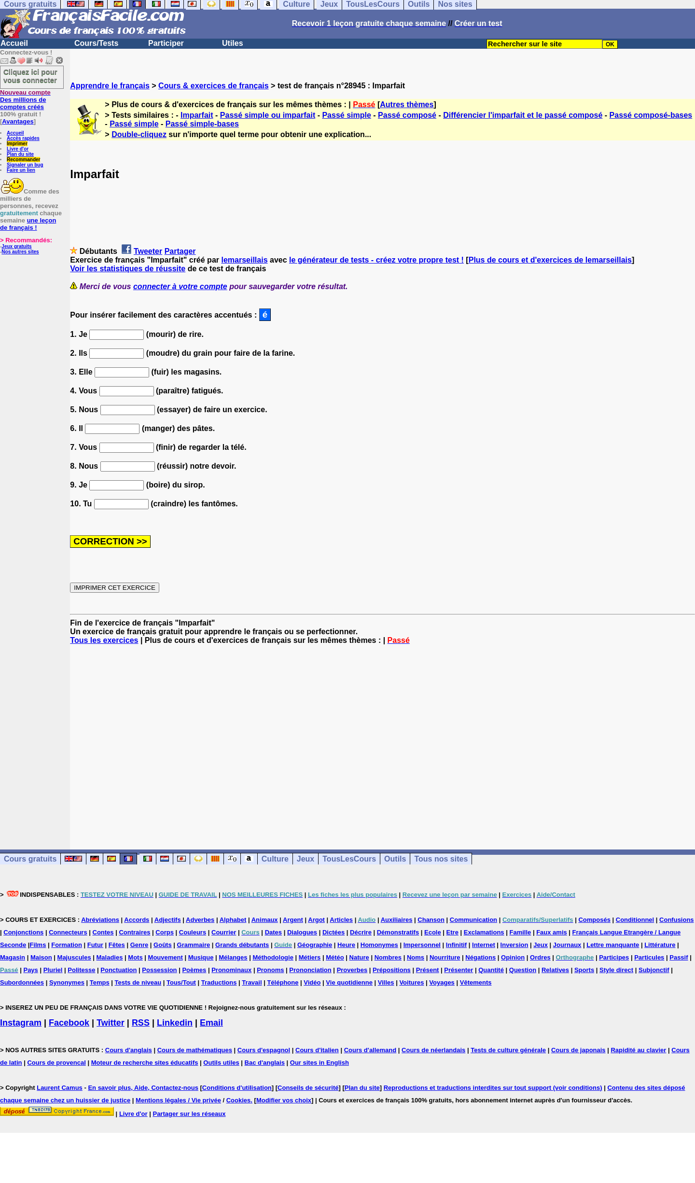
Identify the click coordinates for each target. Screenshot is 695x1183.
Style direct (616, 970)
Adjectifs (167, 919)
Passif (678, 957)
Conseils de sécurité (308, 1087)
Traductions (219, 982)
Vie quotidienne (349, 982)
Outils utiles (221, 1062)
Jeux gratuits (16, 246)
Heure (346, 944)
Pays (30, 970)
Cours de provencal (56, 1062)
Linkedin (175, 1023)
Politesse (81, 970)
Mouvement (165, 957)
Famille (520, 932)
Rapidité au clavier (638, 1050)
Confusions (676, 919)
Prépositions (392, 970)
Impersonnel (422, 944)
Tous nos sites (441, 859)
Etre (452, 932)
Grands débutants (242, 944)
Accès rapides (23, 138)
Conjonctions (23, 932)
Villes (386, 982)
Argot (316, 919)
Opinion (513, 957)
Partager (180, 251)
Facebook (69, 1023)
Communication (473, 919)
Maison (41, 957)
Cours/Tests (96, 43)
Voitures (411, 982)
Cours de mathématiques (194, 1050)
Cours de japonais (578, 1050)
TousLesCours (349, 859)
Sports (584, 970)
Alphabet (233, 919)
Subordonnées (22, 982)
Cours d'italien (317, 1050)
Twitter (111, 1023)
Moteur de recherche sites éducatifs (144, 1062)
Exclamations (484, 932)
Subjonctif (654, 970)
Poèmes (194, 970)
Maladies (110, 957)
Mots (135, 957)
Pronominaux (231, 970)
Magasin (12, 957)
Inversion (514, 944)
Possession (159, 970)
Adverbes (200, 919)
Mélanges (233, 957)
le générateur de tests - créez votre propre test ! (376, 260)
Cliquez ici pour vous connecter (30, 76)
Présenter (458, 970)
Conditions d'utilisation (237, 1087)
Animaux (264, 919)
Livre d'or (17, 149)
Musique (201, 957)
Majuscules (74, 957)
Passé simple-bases (202, 124)
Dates (273, 932)
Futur (95, 944)
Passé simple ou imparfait (267, 115)
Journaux (567, 944)
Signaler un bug (25, 164)
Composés (594, 919)
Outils (395, 859)
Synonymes (66, 982)
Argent (293, 919)
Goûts (162, 944)
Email (211, 1023)
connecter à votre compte (180, 286)
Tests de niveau (138, 982)
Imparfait (197, 115)
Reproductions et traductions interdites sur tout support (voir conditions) (493, 1087)
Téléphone (282, 982)
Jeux (305, 859)
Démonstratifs (398, 932)
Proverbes (352, 970)
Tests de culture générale (508, 1050)
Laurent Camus (60, 1087)
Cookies (238, 1100)
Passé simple (346, 115)
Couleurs (192, 932)
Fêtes (117, 944)
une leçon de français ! (28, 224)
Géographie (314, 944)
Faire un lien (21, 170)
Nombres (388, 957)
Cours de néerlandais (433, 1050)
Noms (415, 957)
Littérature (659, 944)
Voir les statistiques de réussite (127, 268)
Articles (341, 919)
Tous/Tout (181, 982)
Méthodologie (272, 957)
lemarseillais (244, 260)
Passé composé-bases (651, 115)
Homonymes (379, 944)
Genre (139, 944)
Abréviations (100, 919)
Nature (359, 957)
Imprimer (17, 143)
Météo (335, 957)
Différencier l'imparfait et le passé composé (522, 115)
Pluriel (53, 970)
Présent (427, 970)
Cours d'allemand (370, 1050)
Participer (166, 43)
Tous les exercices (104, 640)
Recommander (23, 159)
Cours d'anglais (128, 1050)
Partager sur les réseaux (189, 1113)
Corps (164, 932)
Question (522, 970)
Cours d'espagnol (263, 1050)
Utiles (232, 43)
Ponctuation (118, 970)
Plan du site (20, 154)
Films (37, 944)
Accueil (14, 43)
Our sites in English (319, 1062)
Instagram (21, 1023)
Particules (649, 957)
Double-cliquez (139, 134)
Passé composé (407, 115)
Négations (480, 957)
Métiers (310, 957)
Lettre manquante (612, 944)
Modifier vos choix (283, 1100)
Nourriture (445, 957)
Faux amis (551, 932)
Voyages (442, 982)
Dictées (333, 932)
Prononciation (310, 970)
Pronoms (270, 970)
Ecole (432, 932)
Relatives (555, 970)
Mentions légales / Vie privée (178, 1100)
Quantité (491, 970)
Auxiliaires (397, 919)
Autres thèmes (406, 104)
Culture (275, 859)
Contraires (134, 932)
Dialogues (302, 932)
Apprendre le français (110, 86)
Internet (483, 944)
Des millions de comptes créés (25, 100)
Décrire (361, 932)
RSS (141, 1023)
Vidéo (312, 982)
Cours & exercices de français (213, 86)
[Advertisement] (382, 738)
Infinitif (456, 944)
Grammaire (193, 944)
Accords (136, 919)
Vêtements (476, 982)
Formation (66, 944)
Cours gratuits (30, 859)
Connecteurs (68, 932)
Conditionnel (635, 919)
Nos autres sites (20, 251)
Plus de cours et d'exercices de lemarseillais (550, 260)
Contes (103, 932)
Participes (614, 957)
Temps (100, 982)
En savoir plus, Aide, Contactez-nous (143, 1087)
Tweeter (148, 251)
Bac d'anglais (265, 1062)
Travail (252, 982)
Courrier (223, 932)
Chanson (431, 919)
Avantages (17, 121)
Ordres (540, 957)
